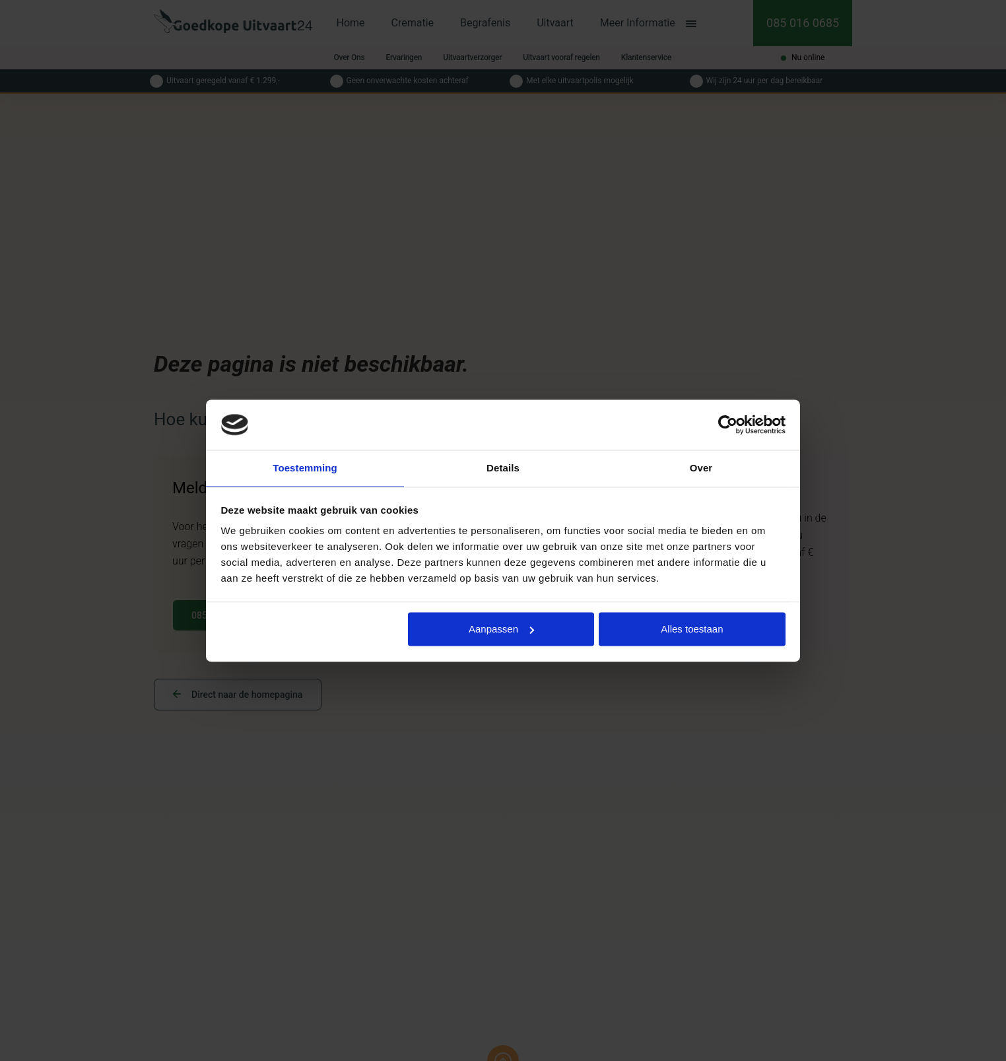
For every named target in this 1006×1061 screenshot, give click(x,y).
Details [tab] (503, 467)
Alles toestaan (692, 629)
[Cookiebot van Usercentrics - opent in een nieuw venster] (728, 424)
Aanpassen (501, 629)
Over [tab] (701, 467)
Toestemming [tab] (305, 467)
